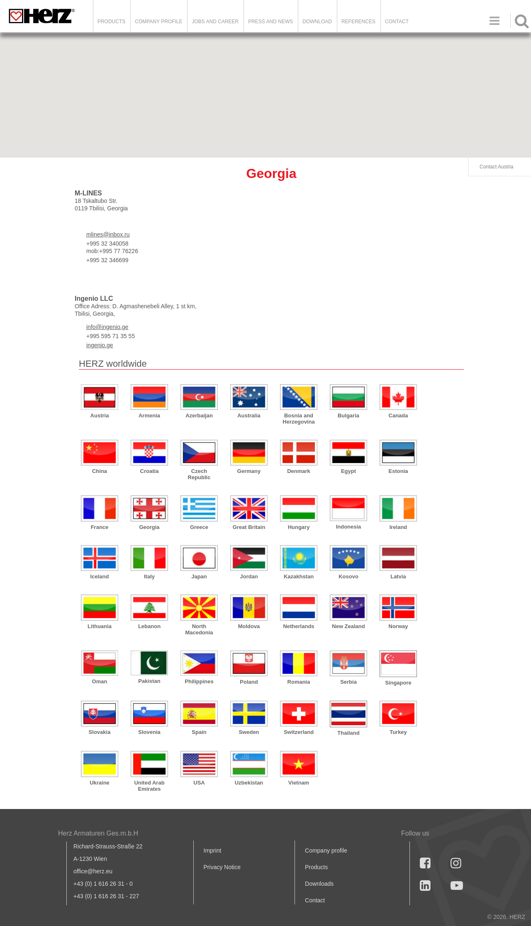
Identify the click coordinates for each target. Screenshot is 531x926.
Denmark (298, 471)
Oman (99, 681)
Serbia (348, 682)
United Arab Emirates (149, 786)
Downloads (319, 883)
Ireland (398, 527)
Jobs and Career (215, 21)
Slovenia (149, 732)
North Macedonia (199, 629)
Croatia (149, 471)
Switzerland (299, 732)
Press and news (270, 21)
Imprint (213, 850)
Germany (249, 471)
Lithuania (100, 626)
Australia (249, 415)
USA (199, 783)
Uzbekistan (249, 783)
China (99, 471)
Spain (199, 732)
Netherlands (298, 626)
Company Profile (158, 21)
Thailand (348, 733)
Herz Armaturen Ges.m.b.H (98, 833)
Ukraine (100, 783)
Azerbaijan (199, 415)
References (358, 21)
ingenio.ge (99, 345)
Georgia (149, 527)
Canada (398, 415)
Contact (397, 21)
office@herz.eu (92, 871)
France (100, 527)
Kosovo (348, 576)
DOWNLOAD (317, 21)
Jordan (249, 576)
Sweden (249, 732)
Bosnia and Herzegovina (298, 418)
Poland (249, 682)
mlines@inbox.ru (107, 234)
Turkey (398, 732)
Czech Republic (199, 474)
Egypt (348, 471)
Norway (398, 626)
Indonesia (348, 527)
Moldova (249, 626)
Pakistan (149, 681)
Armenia (149, 415)
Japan (199, 576)
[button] (398, 140)
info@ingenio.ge (107, 327)
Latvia (398, 576)
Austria (99, 415)
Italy (149, 576)
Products (111, 21)
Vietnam (298, 783)
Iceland (99, 576)
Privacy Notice (222, 867)
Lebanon (149, 626)
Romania (298, 682)
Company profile (326, 850)
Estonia (398, 471)
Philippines (199, 681)
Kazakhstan (299, 576)
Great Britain (249, 527)
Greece (199, 527)
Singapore (398, 683)
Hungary (299, 527)
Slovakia (100, 732)
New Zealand (348, 626)
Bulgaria (348, 415)
